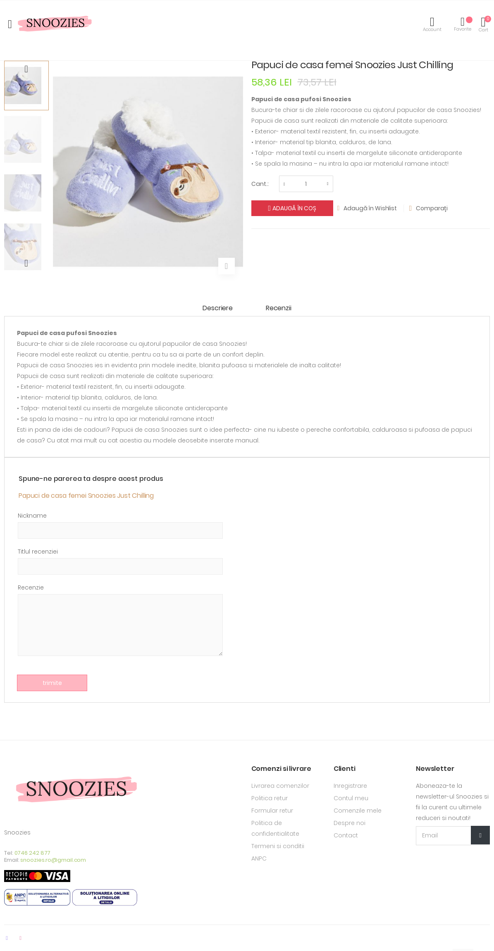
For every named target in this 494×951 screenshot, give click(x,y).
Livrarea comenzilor (280, 786)
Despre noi (349, 823)
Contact (346, 835)
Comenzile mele (358, 810)
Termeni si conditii (277, 846)
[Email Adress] (453, 835)
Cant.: (260, 184)
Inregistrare (350, 786)
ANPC (259, 858)
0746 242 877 (32, 853)
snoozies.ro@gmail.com (53, 860)
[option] (26, 85)
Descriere (218, 308)
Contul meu (351, 798)
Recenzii (278, 308)
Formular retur (272, 810)
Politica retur (269, 798)
